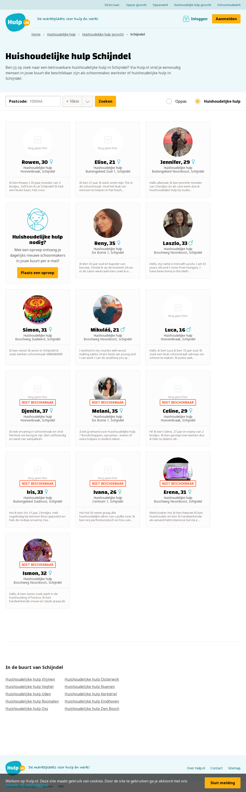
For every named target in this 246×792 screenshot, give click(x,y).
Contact (216, 768)
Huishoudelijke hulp (222, 101)
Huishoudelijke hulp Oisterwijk (92, 679)
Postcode (18, 101)
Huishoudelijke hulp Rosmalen (32, 701)
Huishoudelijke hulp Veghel (30, 686)
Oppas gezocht (136, 5)
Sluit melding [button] (222, 782)
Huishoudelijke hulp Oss (27, 708)
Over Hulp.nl (196, 768)
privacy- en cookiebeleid (26, 784)
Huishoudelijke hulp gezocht (192, 5)
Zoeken (105, 101)
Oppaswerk (160, 5)
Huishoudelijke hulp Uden (28, 693)
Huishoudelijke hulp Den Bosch (92, 708)
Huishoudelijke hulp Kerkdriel (91, 693)
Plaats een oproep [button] (37, 272)
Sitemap (234, 768)
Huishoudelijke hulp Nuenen (90, 686)
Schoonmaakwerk (228, 5)
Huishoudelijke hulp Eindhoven (92, 701)
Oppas (181, 101)
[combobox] (72, 101)
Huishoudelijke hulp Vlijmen (30, 679)
